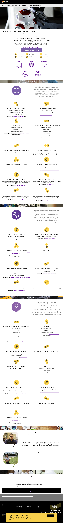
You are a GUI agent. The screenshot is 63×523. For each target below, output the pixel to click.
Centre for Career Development (23, 133)
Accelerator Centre (23, 357)
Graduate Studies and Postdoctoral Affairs (19, 371)
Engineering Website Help (6, 499)
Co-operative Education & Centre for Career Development (49, 170)
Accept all (50, 515)
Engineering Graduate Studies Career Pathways (17, 496)
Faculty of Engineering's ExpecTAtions (49, 200)
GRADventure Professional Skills (48, 273)
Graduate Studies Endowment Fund (46, 115)
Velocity (47, 377)
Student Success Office (50, 184)
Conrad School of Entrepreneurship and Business (20, 393)
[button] (53, 2)
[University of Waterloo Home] (6, 2)
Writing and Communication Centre (50, 140)
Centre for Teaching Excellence (18, 116)
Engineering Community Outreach (19, 290)
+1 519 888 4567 (6, 507)
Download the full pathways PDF (31, 47)
